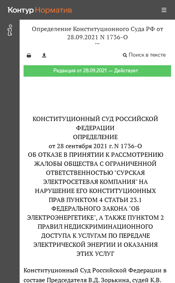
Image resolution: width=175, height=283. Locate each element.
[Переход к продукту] (40, 10)
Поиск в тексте (147, 54)
